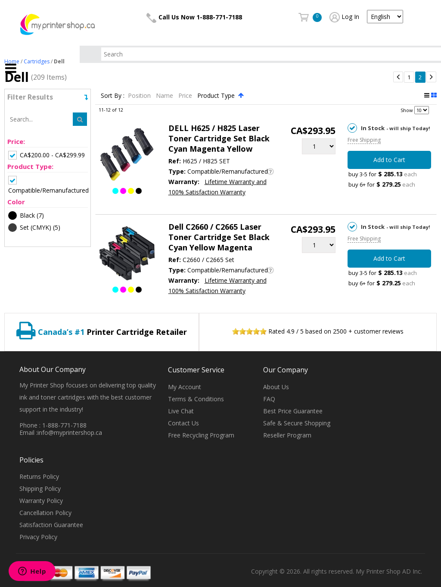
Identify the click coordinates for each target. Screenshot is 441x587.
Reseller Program (287, 435)
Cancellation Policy (45, 513)
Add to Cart (389, 160)
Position (140, 95)
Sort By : (112, 95)
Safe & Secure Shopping (296, 423)
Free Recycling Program (201, 435)
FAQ (269, 399)
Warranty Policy (41, 500)
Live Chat (181, 411)
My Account (184, 387)
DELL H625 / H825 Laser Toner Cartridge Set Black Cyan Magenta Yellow (219, 138)
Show (407, 110)
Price (186, 95)
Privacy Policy (38, 537)
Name (165, 95)
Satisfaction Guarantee (51, 525)
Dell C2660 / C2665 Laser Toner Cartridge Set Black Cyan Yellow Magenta (219, 237)
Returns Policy (39, 476)
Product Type (216, 95)
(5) (34, 227)
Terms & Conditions (196, 399)
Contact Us (183, 423)
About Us (276, 387)
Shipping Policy (40, 488)
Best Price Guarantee (293, 411)
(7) (26, 215)
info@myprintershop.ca (69, 432)
